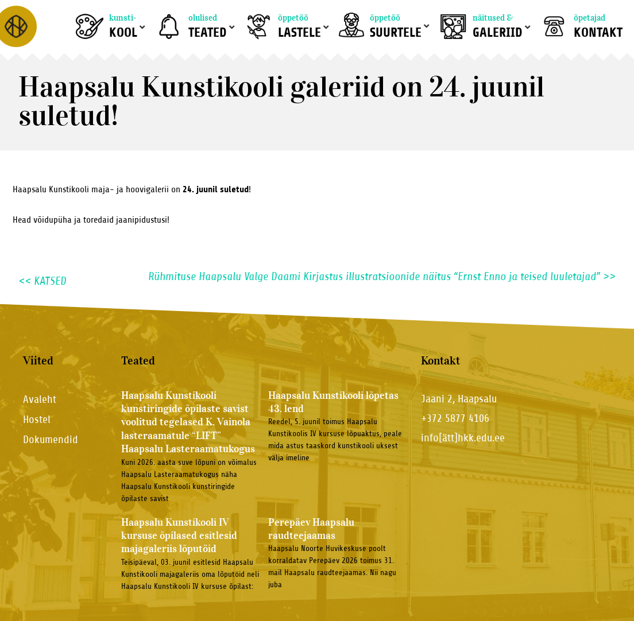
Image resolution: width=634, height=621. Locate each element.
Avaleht (39, 399)
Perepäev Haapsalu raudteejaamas (311, 529)
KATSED (42, 281)
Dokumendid (50, 439)
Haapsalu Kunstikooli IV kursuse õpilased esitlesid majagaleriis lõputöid (179, 536)
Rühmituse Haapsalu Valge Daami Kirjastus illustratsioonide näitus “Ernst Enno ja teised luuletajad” (382, 276)
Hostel (37, 419)
